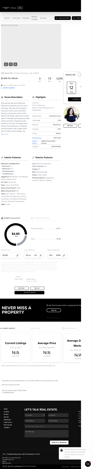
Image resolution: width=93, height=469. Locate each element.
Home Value (8, 422)
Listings (6, 412)
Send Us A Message (59, 442)
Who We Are (8, 425)
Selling (6, 417)
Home (5, 409)
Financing (7, 419)
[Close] (89, 449)
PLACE (38, 454)
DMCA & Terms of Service (77, 466)
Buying (6, 414)
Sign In (86, 2)
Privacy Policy (65, 466)
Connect (7, 427)
